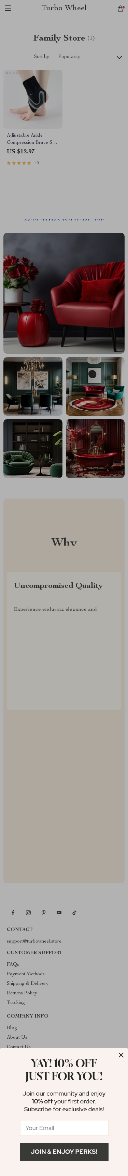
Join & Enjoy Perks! (64, 1152)
